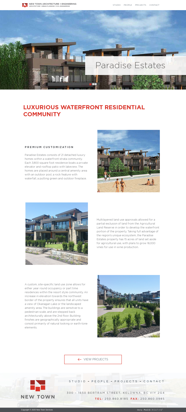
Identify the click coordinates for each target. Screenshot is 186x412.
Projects (140, 5)
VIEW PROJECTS (96, 359)
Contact (154, 5)
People (128, 5)
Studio (117, 5)
